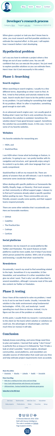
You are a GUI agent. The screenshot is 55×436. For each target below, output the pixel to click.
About (38, 7)
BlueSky (16, 373)
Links (26, 407)
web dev (27, 25)
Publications (21, 404)
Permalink (42, 373)
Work (31, 7)
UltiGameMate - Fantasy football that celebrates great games (24, 386)
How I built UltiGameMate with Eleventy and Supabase (22, 383)
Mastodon (7, 373)
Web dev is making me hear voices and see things (20, 381)
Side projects (9, 404)
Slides (29, 404)
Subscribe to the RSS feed (11, 391)
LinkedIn (25, 373)
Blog (23, 7)
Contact (47, 7)
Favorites (38, 404)
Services (9, 400)
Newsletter (42, 400)
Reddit (33, 373)
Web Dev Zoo (31, 400)
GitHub (35, 423)
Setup (45, 404)
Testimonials (20, 400)
